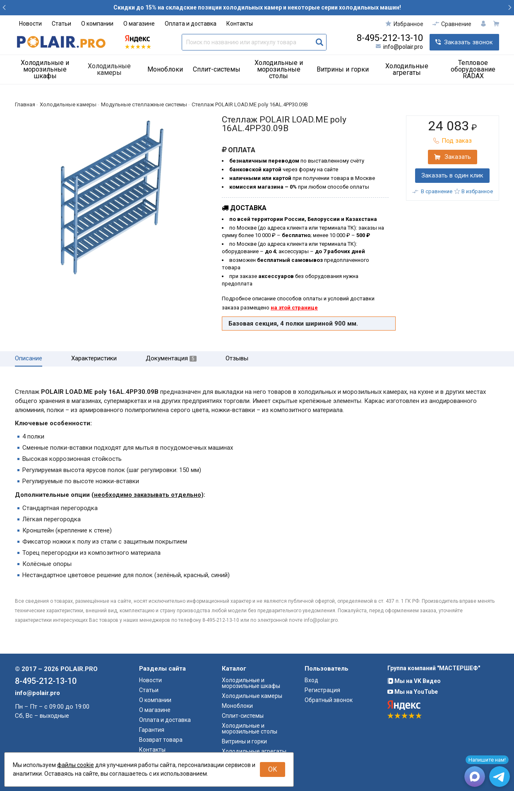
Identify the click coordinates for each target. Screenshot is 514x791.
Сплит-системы (216, 69)
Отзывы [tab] (237, 358)
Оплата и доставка (190, 23)
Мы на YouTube (412, 691)
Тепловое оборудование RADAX (473, 69)
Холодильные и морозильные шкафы (45, 69)
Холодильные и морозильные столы (279, 69)
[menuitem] (48, 69)
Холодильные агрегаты (406, 69)
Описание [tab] (28, 358)
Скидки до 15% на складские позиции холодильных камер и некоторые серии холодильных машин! (257, 7)
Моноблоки (165, 69)
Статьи (61, 23)
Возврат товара (161, 740)
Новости (30, 23)
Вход (311, 680)
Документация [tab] (171, 358)
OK (272, 769)
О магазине (139, 23)
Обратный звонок (329, 700)
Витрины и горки (343, 69)
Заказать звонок (468, 42)
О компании (97, 23)
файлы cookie (75, 765)
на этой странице (294, 307)
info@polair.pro (403, 46)
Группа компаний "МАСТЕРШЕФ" (433, 668)
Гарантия (151, 730)
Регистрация (322, 690)
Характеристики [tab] (94, 358)
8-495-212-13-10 (390, 38)
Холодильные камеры (109, 69)
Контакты (239, 23)
